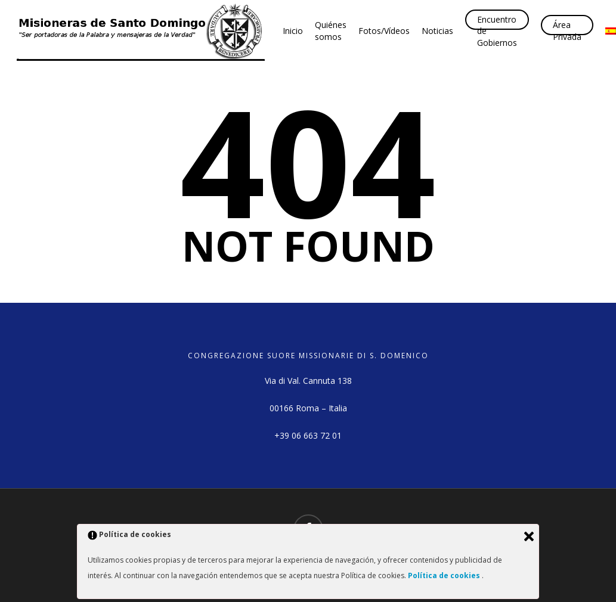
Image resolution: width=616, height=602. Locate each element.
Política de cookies (445, 575)
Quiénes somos (330, 30)
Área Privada (567, 30)
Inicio (293, 30)
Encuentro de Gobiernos (497, 31)
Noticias (437, 30)
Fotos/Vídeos (384, 30)
